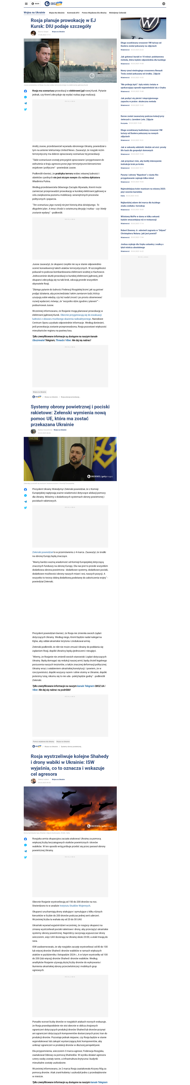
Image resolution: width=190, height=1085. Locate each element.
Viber (68, 340)
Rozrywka (124, 123)
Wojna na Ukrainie (57, 13)
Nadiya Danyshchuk (45, 430)
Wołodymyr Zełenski (117, 13)
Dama (123, 196)
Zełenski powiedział (42, 552)
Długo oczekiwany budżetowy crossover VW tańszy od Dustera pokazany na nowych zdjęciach (141, 133)
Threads (60, 340)
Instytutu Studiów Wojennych (75, 905)
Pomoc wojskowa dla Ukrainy (94, 13)
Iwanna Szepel (43, 32)
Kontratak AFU (73, 13)
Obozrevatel (38, 340)
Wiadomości (125, 50)
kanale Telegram (85, 686)
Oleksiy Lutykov (43, 779)
